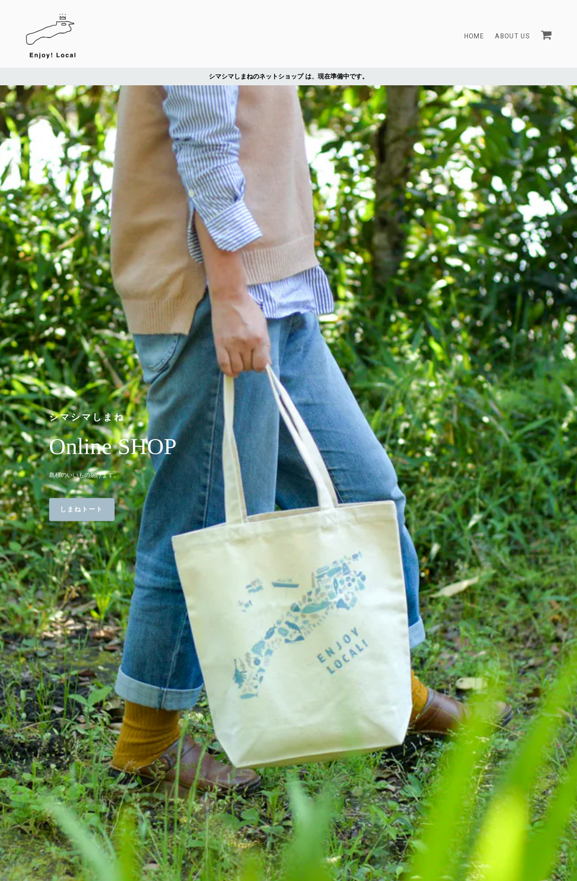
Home (473, 36)
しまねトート (82, 509)
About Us (512, 36)
